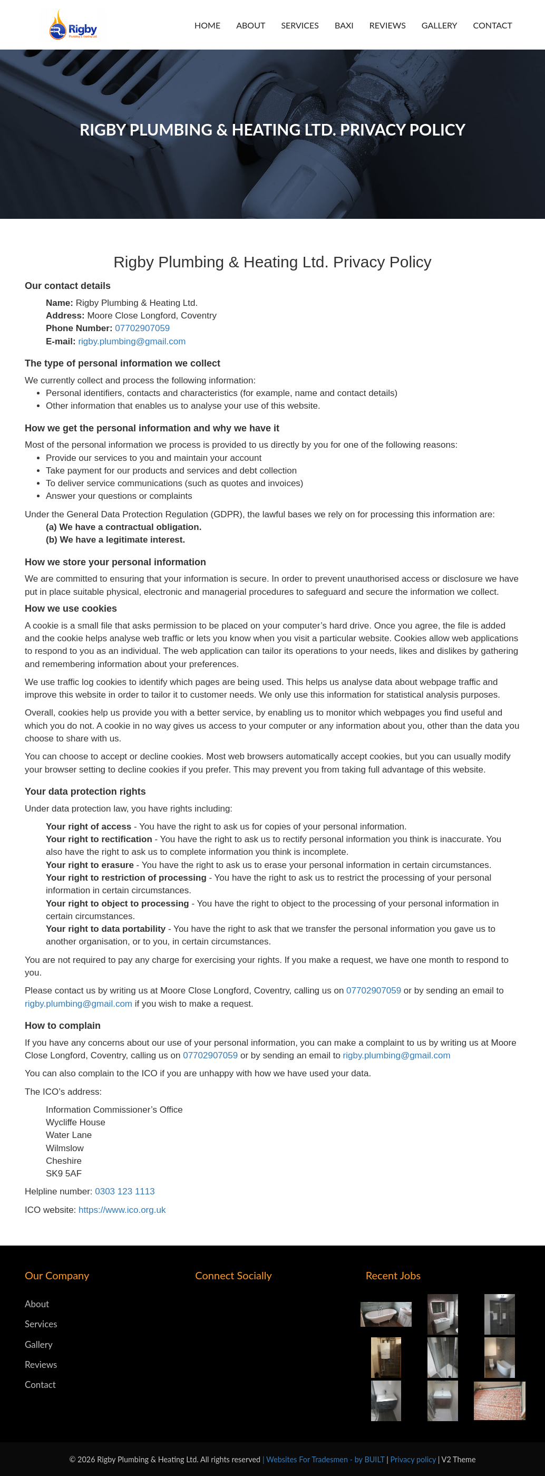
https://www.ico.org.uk (122, 1210)
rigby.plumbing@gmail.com (132, 341)
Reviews (387, 25)
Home (207, 25)
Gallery (440, 25)
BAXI (344, 25)
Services (300, 25)
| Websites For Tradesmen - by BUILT (324, 1459)
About (250, 25)
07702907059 (142, 328)
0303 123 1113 (124, 1191)
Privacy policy (414, 1459)
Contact (493, 25)
